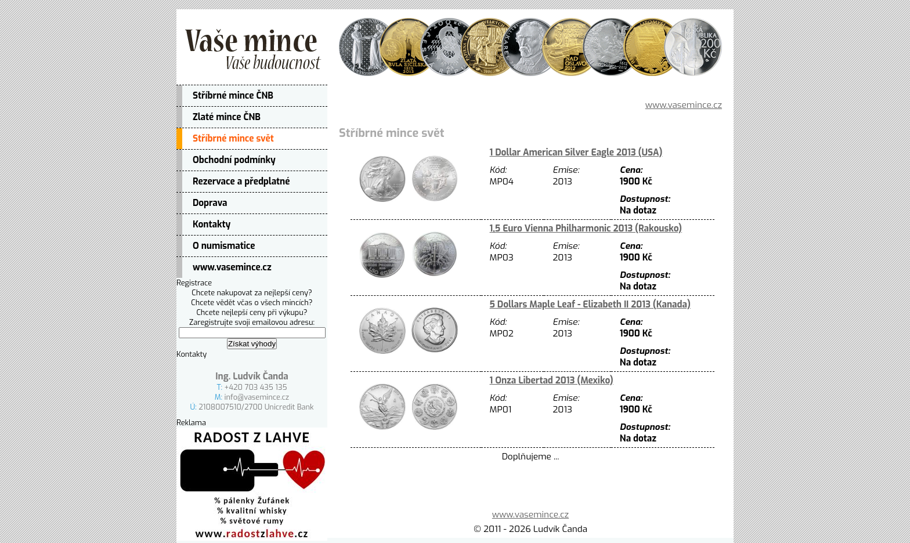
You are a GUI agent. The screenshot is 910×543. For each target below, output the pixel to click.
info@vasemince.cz (257, 397)
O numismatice (224, 246)
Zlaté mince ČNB (227, 117)
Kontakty (211, 224)
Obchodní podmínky (234, 160)
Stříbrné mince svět (233, 138)
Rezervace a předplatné (241, 181)
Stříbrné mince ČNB (233, 96)
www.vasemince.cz (232, 267)
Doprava (210, 203)
